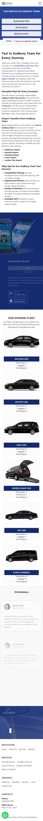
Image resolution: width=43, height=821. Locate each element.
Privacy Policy (11, 817)
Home (8, 41)
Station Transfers (9, 769)
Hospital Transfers (24, 766)
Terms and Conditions (28, 817)
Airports (31, 749)
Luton (33, 782)
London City (7, 786)
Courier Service (8, 766)
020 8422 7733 (21, 21)
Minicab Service (8, 762)
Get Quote (21, 27)
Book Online (21, 34)
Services (22, 749)
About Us (13, 749)
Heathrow (6, 782)
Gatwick (25, 782)
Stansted (16, 782)
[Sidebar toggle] (40, 3)
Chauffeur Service (24, 762)
